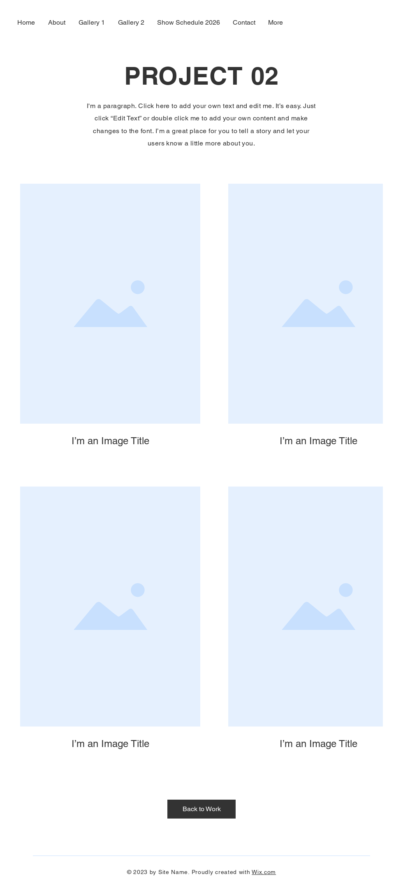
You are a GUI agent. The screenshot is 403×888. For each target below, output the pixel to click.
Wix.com (264, 872)
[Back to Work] (201, 809)
